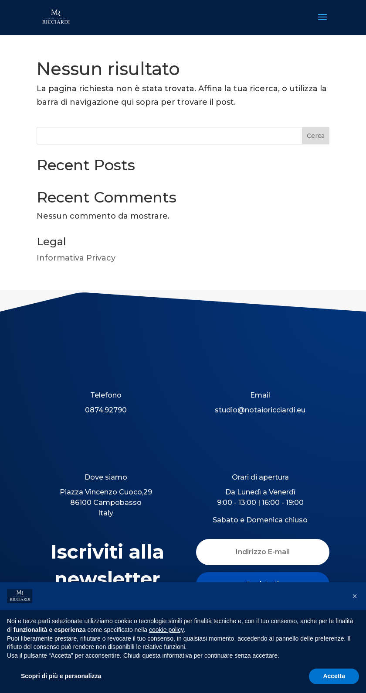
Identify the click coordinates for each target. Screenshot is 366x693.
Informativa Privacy (76, 258)
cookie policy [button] (166, 629)
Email (260, 395)
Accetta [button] (334, 675)
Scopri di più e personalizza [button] (61, 675)
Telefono (106, 395)
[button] (355, 596)
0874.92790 (106, 410)
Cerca (316, 136)
